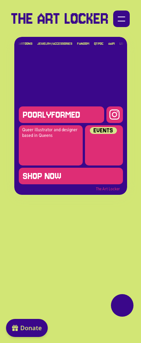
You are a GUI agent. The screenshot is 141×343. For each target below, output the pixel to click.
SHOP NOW (42, 176)
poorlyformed (51, 115)
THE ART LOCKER (60, 19)
